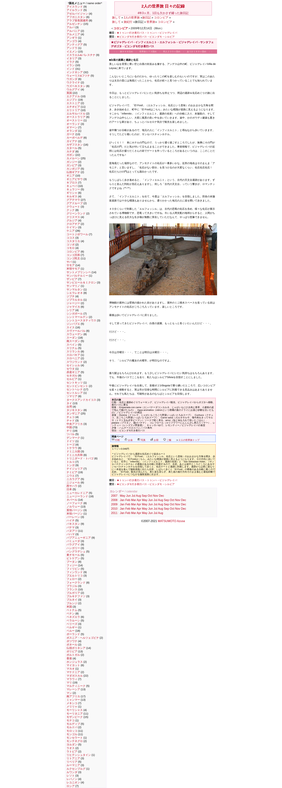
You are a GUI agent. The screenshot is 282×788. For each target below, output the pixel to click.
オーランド (73, 124)
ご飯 (167, 440)
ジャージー (73, 303)
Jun (128, 495)
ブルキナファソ (76, 596)
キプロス (72, 182)
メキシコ (72, 703)
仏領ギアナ (73, 172)
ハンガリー (73, 548)
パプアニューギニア (79, 537)
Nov (155, 495)
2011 (114, 512)
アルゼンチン (75, 23)
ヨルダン (72, 744)
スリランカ (73, 351)
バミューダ (73, 541)
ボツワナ (72, 641)
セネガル (72, 375)
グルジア (72, 220)
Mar (133, 500)
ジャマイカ (73, 306)
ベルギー (72, 627)
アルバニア (73, 30)
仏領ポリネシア (76, 648)
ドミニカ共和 (75, 455)
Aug (138, 495)
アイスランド (75, 6)
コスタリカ (73, 241)
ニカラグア (73, 479)
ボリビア (72, 651)
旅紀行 (128, 21)
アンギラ (72, 37)
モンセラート (75, 737)
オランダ (72, 130)
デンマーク (73, 437)
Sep (144, 495)
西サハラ (72, 485)
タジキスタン (75, 410)
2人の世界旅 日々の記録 (163, 6)
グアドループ (75, 203)
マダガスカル (75, 675)
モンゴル (72, 734)
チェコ (71, 417)
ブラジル (72, 586)
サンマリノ (73, 285)
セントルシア (75, 392)
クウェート (73, 206)
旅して (116, 17)
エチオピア (73, 106)
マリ (69, 682)
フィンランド (75, 572)
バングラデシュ (76, 551)
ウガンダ (72, 79)
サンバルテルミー (77, 275)
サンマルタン (75, 289)
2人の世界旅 (132, 17)
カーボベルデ (75, 137)
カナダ (71, 151)
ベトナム (72, 610)
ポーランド (73, 634)
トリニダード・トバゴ (80, 458)
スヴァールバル (76, 330)
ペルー (71, 630)
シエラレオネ (75, 292)
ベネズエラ (73, 616)
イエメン (72, 51)
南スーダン (73, 341)
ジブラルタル (75, 299)
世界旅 (151, 21)
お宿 (154, 440)
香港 (69, 658)
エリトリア (73, 110)
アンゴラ (72, 41)
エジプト (72, 99)
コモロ (71, 248)
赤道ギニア (73, 372)
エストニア (73, 103)
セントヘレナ (75, 389)
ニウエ (71, 475)
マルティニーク (76, 685)
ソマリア (72, 396)
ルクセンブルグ (76, 768)
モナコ (71, 720)
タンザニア (73, 413)
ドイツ (71, 441)
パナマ (71, 527)
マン (69, 692)
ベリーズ (72, 623)
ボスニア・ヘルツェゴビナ (83, 637)
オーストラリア (76, 117)
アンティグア (75, 44)
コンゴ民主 (73, 258)
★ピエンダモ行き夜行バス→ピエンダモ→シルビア (146, 36)
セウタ (71, 368)
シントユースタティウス (81, 320)
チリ (69, 430)
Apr (139, 500)
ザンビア (72, 279)
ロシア (71, 786)
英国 (69, 92)
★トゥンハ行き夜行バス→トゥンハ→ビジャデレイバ (147, 32)
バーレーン (73, 517)
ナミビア (72, 472)
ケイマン (72, 227)
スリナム (72, 348)
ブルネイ (72, 599)
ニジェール (73, 482)
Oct (150, 495)
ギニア (71, 175)
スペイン (72, 344)
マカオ (71, 668)
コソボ (71, 244)
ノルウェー (73, 506)
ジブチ (71, 296)
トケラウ (72, 448)
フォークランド (76, 582)
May (122, 495)
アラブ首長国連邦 (77, 20)
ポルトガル (73, 654)
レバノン (72, 779)
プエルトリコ (75, 575)
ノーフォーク (75, 503)
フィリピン (73, 568)
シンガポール (75, 313)
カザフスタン (75, 144)
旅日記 (146, 17)
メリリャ (72, 706)
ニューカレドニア (77, 492)
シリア (71, 310)
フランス (72, 589)
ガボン (71, 154)
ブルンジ (72, 603)
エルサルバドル (76, 113)
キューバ (72, 186)
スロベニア (73, 358)
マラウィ (72, 679)
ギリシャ (72, 192)
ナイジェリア (75, 468)
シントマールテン (77, 317)
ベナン (71, 613)
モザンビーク (75, 717)
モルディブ (73, 723)
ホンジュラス (75, 661)
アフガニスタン (76, 17)
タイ (69, 403)
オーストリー (75, 120)
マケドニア (73, 672)
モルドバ (72, 727)
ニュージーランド (77, 496)
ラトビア (72, 751)
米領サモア (73, 268)
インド (71, 68)
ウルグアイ (73, 89)
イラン (71, 65)
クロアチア (73, 223)
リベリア (72, 761)
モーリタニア (75, 713)
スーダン (72, 337)
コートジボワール (77, 234)
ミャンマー (73, 699)
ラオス (71, 748)
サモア (71, 265)
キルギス (72, 196)
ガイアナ (72, 141)
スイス (71, 327)
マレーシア (73, 689)
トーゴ (71, 444)
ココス (71, 237)
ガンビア (72, 165)
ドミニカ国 (73, 451)
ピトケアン (73, 558)
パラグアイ (73, 544)
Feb (127, 500)
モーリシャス (75, 710)
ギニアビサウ (75, 179)
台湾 (69, 406)
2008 (114, 500)
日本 (69, 489)
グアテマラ (73, 199)
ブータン (72, 561)
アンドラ (72, 48)
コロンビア (73, 251)
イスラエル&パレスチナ (81, 55)
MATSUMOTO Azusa (171, 521)
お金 (128, 440)
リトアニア (73, 758)
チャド (71, 420)
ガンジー (72, 161)
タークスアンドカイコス (81, 399)
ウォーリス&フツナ (78, 75)
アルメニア (73, 34)
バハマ (71, 534)
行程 (116, 440)
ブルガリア (73, 592)
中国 (69, 427)
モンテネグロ (75, 741)
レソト (71, 775)
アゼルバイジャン (77, 13)
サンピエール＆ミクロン (81, 282)
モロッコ (72, 730)
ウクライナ (73, 82)
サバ (69, 261)
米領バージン (75, 513)
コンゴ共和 (73, 255)
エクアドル (73, 96)
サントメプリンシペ (79, 272)
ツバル (71, 434)
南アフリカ (73, 696)
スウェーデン (75, 334)
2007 (114, 495)
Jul (133, 495)
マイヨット (73, 665)
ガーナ (71, 134)
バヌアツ (72, 530)
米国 (69, 606)
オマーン (72, 127)
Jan (122, 500)
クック (71, 210)
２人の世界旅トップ (188, 440)
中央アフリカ (75, 423)
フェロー (72, 579)
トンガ (71, 465)
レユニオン (73, 782)
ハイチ (71, 520)
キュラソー (73, 189)
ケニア (71, 230)
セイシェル (73, 365)
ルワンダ (72, 772)
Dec (161, 495)
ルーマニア (73, 765)
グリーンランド (76, 213)
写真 (141, 440)
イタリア (72, 58)
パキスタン (73, 523)
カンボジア (73, 168)
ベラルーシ (73, 620)
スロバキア (73, 354)
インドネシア (75, 72)
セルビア (72, 379)
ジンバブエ (73, 323)
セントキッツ (75, 382)
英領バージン (75, 510)
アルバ (71, 27)
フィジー (72, 565)
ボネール (72, 644)
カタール (72, 148)
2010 (114, 508)
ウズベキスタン (76, 86)
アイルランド (75, 10)
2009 (114, 504)
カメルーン (73, 158)
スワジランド (75, 361)
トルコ (71, 461)
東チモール (73, 554)
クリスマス (73, 217)
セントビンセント (77, 386)
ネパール (72, 499)
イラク (71, 61)
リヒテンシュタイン (79, 754)
